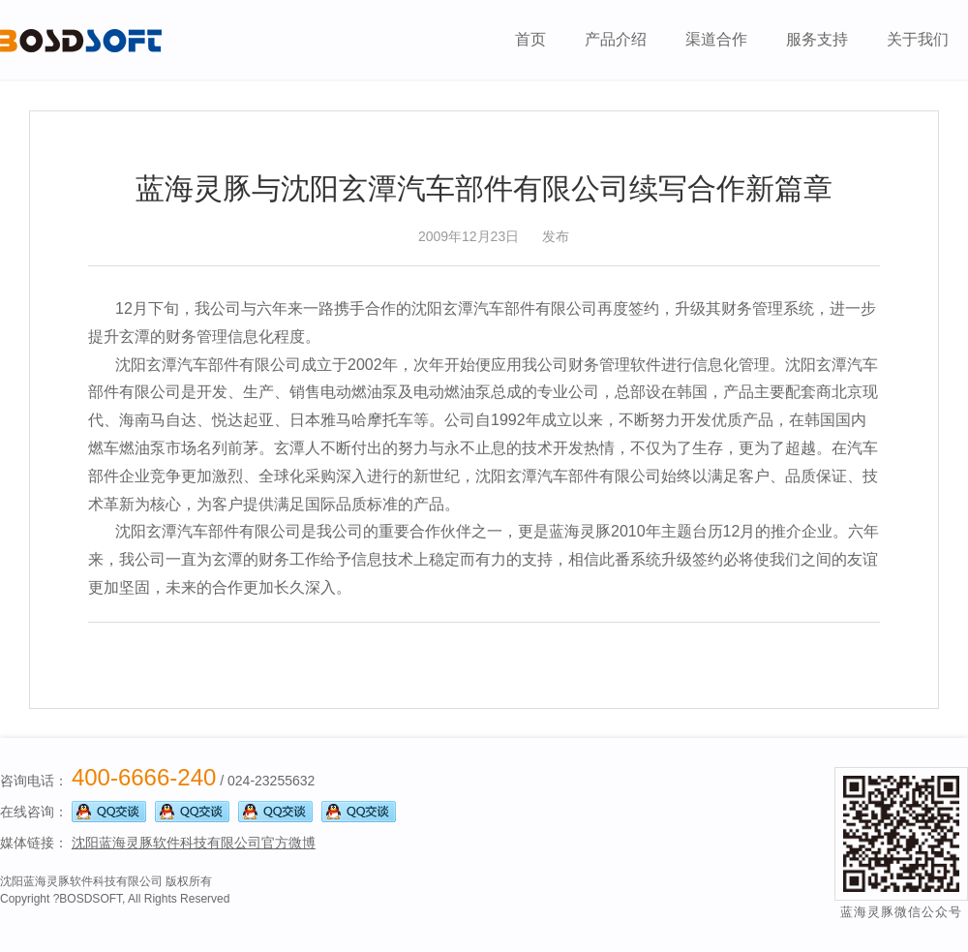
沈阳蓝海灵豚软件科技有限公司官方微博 (194, 842)
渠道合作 (716, 39)
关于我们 (918, 39)
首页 (530, 39)
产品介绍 (616, 39)
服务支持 (817, 39)
